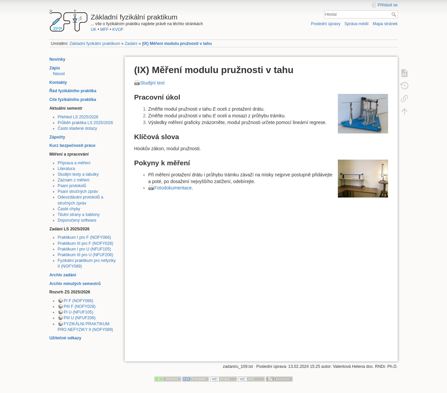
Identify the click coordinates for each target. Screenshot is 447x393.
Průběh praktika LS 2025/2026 (85, 122)
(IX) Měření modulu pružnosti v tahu (177, 43)
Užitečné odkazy (65, 338)
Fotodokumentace (173, 187)
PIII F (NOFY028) (79, 306)
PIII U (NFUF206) (79, 318)
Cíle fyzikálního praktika (73, 99)
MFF (104, 29)
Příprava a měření (74, 163)
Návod (59, 73)
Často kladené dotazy (77, 128)
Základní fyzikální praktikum (95, 43)
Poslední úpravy (326, 23)
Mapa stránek (385, 23)
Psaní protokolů (72, 185)
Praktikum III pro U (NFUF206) (85, 254)
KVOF (117, 29)
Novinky (58, 59)
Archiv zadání (63, 275)
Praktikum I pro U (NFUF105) (84, 249)
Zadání (131, 43)
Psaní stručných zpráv (78, 191)
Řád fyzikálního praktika (73, 91)
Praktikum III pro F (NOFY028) (85, 243)
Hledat (394, 14)
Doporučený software (77, 220)
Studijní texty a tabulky (78, 174)
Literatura (66, 168)
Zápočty (57, 137)
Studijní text (152, 83)
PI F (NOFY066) (78, 300)
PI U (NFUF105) (78, 312)
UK (93, 29)
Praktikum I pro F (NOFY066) (84, 237)
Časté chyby (69, 209)
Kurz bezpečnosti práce (73, 145)
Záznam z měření (73, 180)
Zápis (55, 68)
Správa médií (357, 23)
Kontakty (58, 82)
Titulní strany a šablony (79, 214)
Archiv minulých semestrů (75, 283)
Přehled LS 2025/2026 (78, 117)
